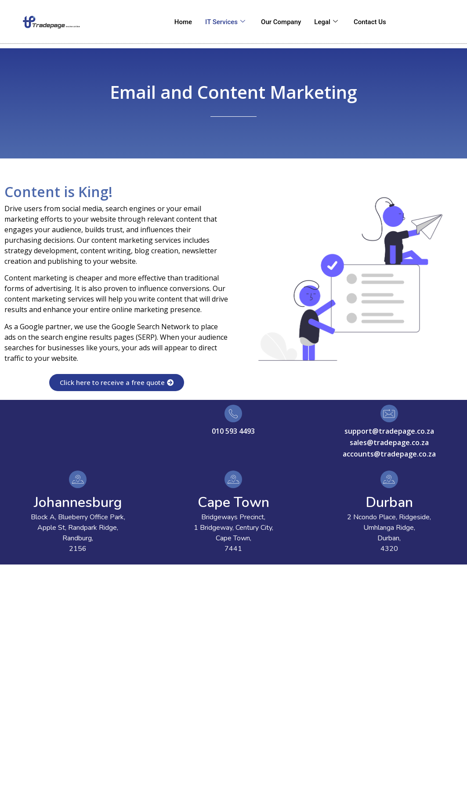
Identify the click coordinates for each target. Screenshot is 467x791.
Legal (326, 22)
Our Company (281, 22)
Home (183, 22)
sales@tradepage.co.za (389, 442)
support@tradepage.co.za (389, 431)
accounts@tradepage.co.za (389, 454)
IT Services (225, 22)
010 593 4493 (233, 431)
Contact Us (370, 22)
